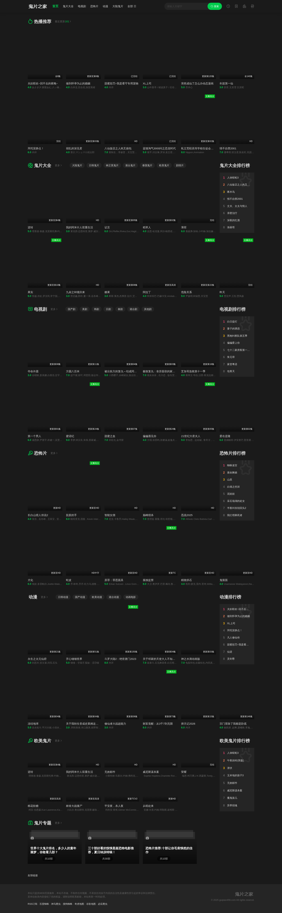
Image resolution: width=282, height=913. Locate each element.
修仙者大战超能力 (115, 723)
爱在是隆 (225, 436)
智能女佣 (109, 515)
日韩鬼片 (94, 165)
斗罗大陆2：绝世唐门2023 (120, 658)
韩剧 (96, 309)
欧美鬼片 (164, 165)
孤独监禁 (148, 580)
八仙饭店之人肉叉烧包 (117, 148)
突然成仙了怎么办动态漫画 (197, 83)
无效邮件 (109, 771)
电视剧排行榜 (232, 309)
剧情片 (180, 165)
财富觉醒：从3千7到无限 (158, 723)
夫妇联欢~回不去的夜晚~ (43, 83)
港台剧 (133, 309)
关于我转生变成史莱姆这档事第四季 (87, 723)
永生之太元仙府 (37, 658)
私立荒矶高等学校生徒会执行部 (200, 148)
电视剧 (82, 6)
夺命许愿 (33, 371)
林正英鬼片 (112, 165)
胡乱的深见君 (74, 148)
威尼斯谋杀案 (151, 771)
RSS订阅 (32, 904)
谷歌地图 (91, 904)
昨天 (222, 292)
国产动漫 (80, 597)
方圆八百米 (72, 371)
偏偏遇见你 (149, 436)
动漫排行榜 (230, 597)
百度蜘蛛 (44, 904)
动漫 (105, 6)
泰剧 (120, 309)
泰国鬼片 (147, 165)
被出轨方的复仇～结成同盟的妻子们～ (127, 371)
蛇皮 (68, 580)
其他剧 (148, 309)
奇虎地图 (79, 904)
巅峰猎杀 (148, 515)
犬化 (30, 580)
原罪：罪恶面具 (113, 580)
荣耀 (184, 771)
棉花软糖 (33, 805)
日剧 (108, 309)
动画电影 (131, 597)
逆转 (30, 227)
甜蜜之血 (109, 436)
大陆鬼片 (117, 6)
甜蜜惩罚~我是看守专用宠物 (121, 83)
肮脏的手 (71, 515)
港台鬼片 (130, 165)
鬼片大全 (68, 6)
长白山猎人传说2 (38, 515)
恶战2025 (186, 515)
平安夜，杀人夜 (113, 805)
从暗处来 (148, 805)
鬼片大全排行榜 (235, 165)
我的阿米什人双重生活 (79, 227)
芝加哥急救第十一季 (193, 371)
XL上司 (147, 83)
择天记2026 (188, 723)
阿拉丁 (147, 292)
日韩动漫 (63, 597)
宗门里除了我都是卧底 (233, 723)
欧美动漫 (97, 597)
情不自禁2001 (228, 148)
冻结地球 (33, 723)
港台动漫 (114, 597)
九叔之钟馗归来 (75, 292)
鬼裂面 (224, 580)
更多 (58, 165)
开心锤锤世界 (74, 658)
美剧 (84, 309)
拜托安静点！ (36, 148)
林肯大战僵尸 (74, 805)
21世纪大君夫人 (190, 436)
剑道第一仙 (226, 83)
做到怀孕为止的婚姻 (78, 83)
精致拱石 (186, 580)
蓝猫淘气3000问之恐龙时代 (159, 148)
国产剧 (71, 309)
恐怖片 (94, 6)
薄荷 (184, 227)
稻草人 (147, 227)
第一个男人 (34, 436)
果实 (30, 292)
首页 (55, 6)
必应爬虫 (102, 904)
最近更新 (63, 21)
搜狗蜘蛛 (67, 904)
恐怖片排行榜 (232, 453)
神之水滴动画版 (190, 658)
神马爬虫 (56, 904)
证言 (107, 227)
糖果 (107, 292)
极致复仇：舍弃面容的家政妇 (160, 371)
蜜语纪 (70, 436)
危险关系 (186, 292)
